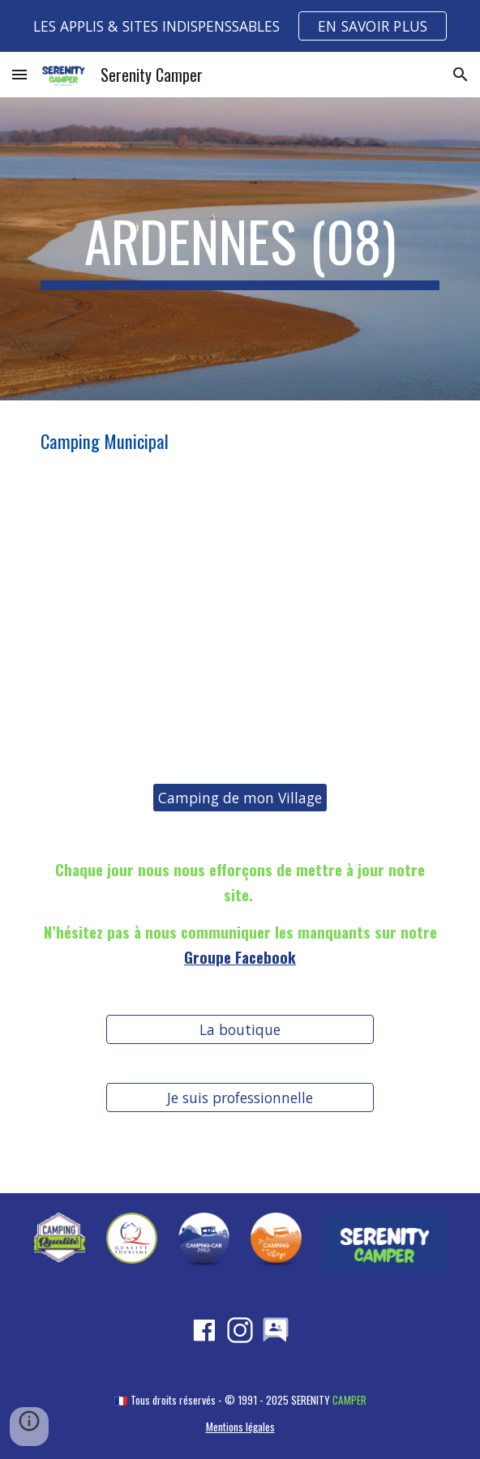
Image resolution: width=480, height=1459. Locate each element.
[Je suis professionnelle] (239, 1098)
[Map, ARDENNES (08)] (239, 622)
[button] (19, 74)
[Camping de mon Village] (240, 798)
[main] (239, 249)
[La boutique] (239, 1030)
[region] (240, 26)
